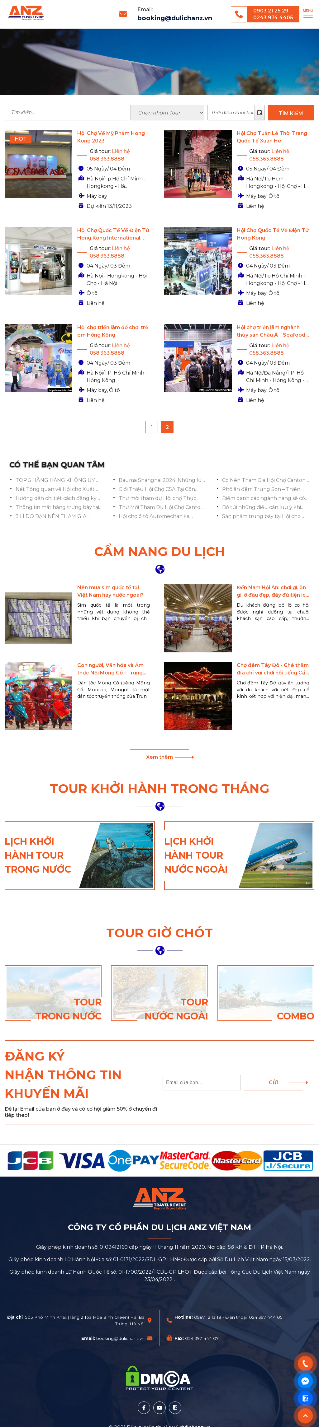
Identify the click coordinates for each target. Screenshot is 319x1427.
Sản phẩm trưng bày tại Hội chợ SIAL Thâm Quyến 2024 (261, 516)
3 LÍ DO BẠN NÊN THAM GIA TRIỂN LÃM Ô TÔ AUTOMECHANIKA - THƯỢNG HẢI (58, 516)
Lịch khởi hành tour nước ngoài (196, 855)
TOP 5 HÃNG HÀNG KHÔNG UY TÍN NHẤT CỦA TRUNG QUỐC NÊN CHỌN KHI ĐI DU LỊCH (55, 480)
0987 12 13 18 (207, 1317)
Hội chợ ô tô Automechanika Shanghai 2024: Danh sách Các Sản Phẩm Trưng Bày (162, 516)
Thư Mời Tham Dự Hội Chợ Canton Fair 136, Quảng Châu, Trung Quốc (162, 507)
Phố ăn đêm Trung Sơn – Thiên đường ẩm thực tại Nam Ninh (261, 489)
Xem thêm (159, 757)
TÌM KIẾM (291, 113)
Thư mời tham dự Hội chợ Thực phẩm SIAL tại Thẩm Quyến (157, 498)
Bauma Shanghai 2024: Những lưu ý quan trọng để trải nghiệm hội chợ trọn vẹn (162, 480)
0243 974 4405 (273, 18)
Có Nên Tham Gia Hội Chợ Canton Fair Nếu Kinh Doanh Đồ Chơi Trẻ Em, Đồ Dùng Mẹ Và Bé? (264, 480)
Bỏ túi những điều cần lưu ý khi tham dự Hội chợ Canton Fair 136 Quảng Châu (262, 507)
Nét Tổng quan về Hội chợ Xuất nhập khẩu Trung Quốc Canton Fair (55, 489)
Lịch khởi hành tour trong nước (38, 855)
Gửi (273, 1082)
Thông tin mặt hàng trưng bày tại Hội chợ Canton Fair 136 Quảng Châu (57, 507)
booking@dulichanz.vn (174, 18)
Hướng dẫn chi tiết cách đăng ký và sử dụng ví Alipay (56, 498)
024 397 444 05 (266, 1317)
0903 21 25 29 (270, 11)
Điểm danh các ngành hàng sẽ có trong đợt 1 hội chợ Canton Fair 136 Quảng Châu (265, 498)
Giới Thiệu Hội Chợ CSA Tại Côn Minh (157, 489)
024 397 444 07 (202, 1338)
